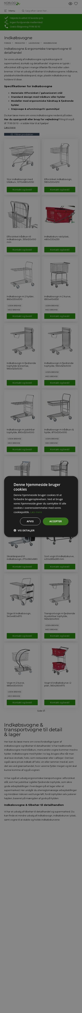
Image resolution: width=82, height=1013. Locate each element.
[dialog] (41, 506)
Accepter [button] (55, 521)
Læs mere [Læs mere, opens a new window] (36, 512)
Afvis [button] (30, 521)
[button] (24, 530)
